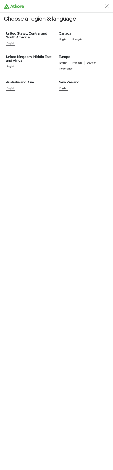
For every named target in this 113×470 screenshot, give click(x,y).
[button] (107, 6)
